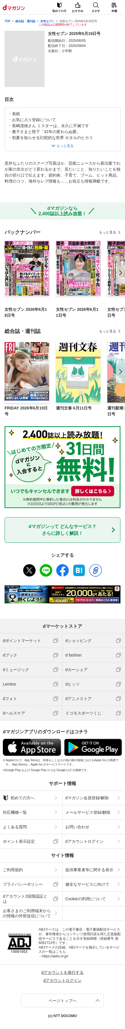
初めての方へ (19, 798)
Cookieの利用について (85, 899)
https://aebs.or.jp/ (55, 956)
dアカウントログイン (84, 841)
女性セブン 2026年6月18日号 (26, 312)
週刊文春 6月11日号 (74, 408)
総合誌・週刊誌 (25, 21)
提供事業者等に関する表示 (89, 869)
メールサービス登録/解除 (87, 812)
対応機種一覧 (15, 812)
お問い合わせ (77, 827)
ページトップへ (62, 1000)
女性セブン (47, 21)
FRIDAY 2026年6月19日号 (26, 411)
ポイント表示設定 (19, 841)
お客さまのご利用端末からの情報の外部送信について (27, 913)
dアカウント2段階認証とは (25, 899)
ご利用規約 (13, 869)
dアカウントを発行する (62, 972)
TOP (7, 21)
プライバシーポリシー (23, 884)
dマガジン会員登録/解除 (87, 798)
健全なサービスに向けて (87, 884)
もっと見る (107, 232)
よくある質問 (15, 827)
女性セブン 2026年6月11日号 (77, 312)
